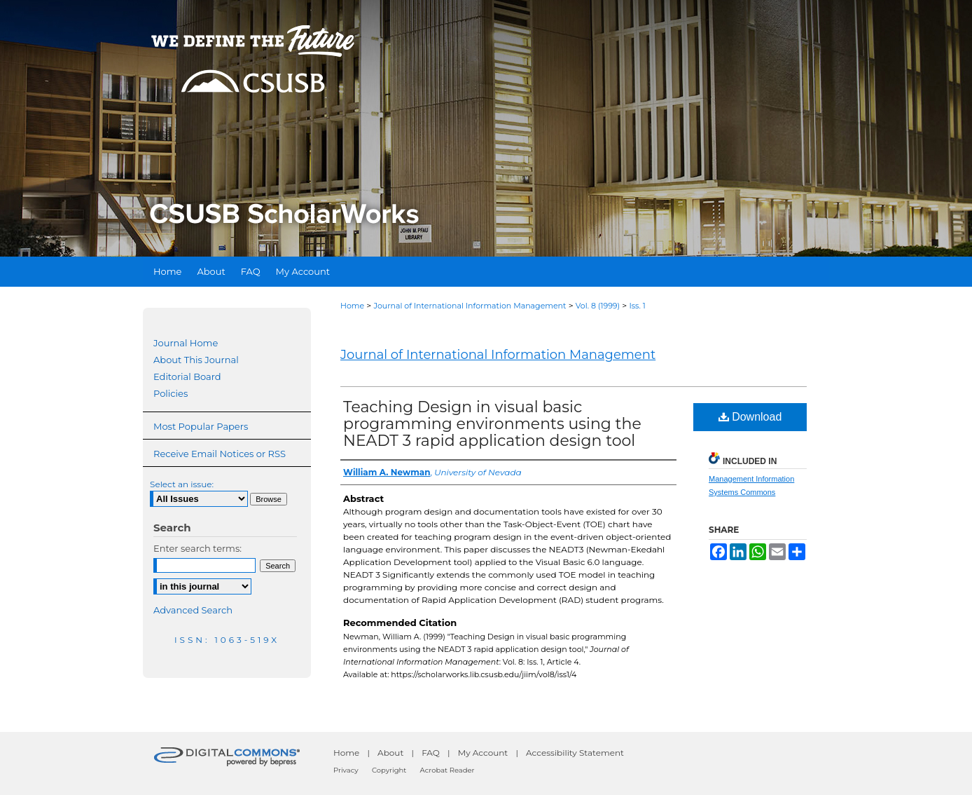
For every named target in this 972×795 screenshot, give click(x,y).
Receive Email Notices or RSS (219, 453)
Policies (170, 393)
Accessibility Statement (575, 752)
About (390, 752)
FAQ (431, 752)
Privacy (346, 770)
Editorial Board (187, 376)
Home (352, 306)
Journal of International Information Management (469, 306)
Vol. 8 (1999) (598, 306)
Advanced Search (192, 610)
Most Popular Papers (200, 426)
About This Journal (196, 359)
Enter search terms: (197, 548)
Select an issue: (182, 484)
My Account (483, 752)
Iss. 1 (637, 306)
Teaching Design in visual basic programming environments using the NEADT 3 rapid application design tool (492, 424)
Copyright (389, 770)
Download (750, 417)
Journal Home (185, 342)
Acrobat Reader (447, 770)
